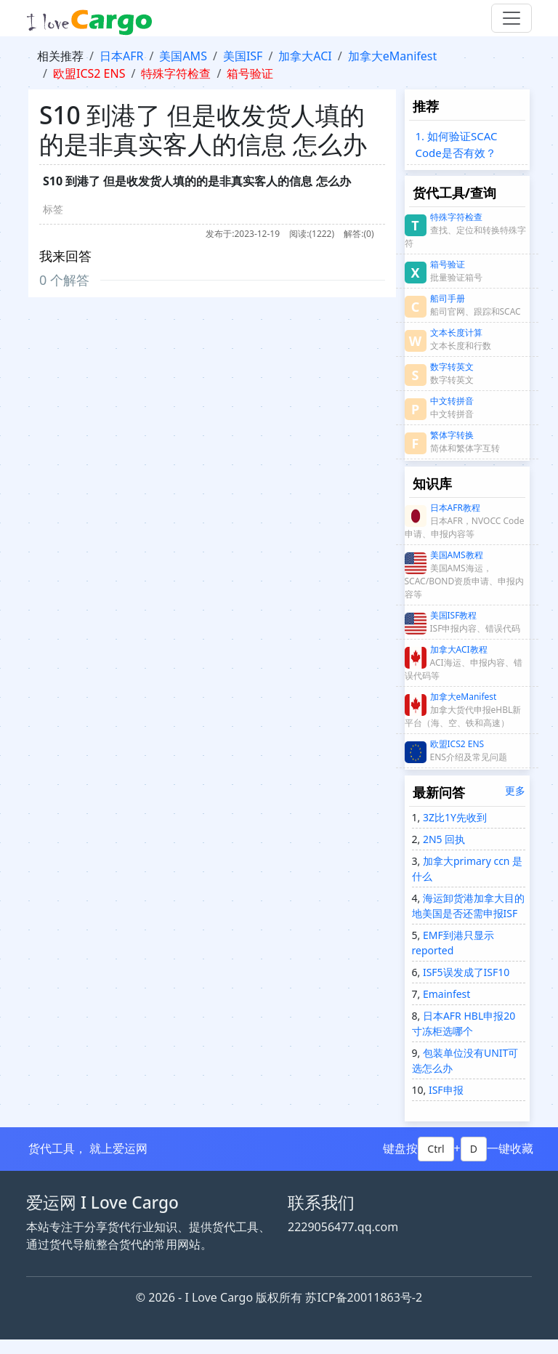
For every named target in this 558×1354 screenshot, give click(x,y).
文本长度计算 (456, 332)
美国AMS (183, 56)
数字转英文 (452, 366)
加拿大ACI (304, 56)
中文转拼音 (452, 401)
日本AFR (121, 56)
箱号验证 (250, 73)
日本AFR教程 (455, 507)
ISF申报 (444, 1090)
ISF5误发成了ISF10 (464, 972)
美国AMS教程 (456, 555)
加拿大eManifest (392, 56)
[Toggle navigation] (511, 18)
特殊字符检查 (176, 73)
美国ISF (243, 56)
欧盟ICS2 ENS (89, 73)
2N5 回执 (442, 839)
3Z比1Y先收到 (453, 817)
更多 (515, 790)
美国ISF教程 (453, 615)
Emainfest (445, 994)
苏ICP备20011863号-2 (363, 1297)
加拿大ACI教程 (459, 649)
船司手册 (447, 298)
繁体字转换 (452, 435)
